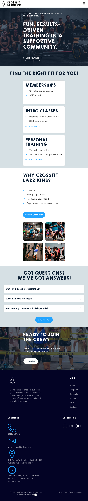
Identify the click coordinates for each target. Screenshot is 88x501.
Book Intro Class (33, 126)
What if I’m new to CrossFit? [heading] (19, 298)
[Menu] (84, 4)
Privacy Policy (63, 492)
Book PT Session (33, 159)
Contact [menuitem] (73, 407)
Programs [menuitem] (74, 389)
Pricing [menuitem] (73, 398)
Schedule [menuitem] (74, 394)
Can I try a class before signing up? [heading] (23, 289)
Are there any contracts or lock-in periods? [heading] (27, 308)
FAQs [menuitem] (72, 402)
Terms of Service (75, 492)
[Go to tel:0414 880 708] (29, 430)
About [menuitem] (72, 385)
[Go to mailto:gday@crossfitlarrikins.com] (29, 443)
